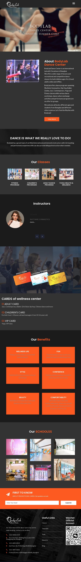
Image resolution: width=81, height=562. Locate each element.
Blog (43, 546)
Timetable (45, 528)
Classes (44, 523)
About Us (45, 540)
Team (43, 534)
